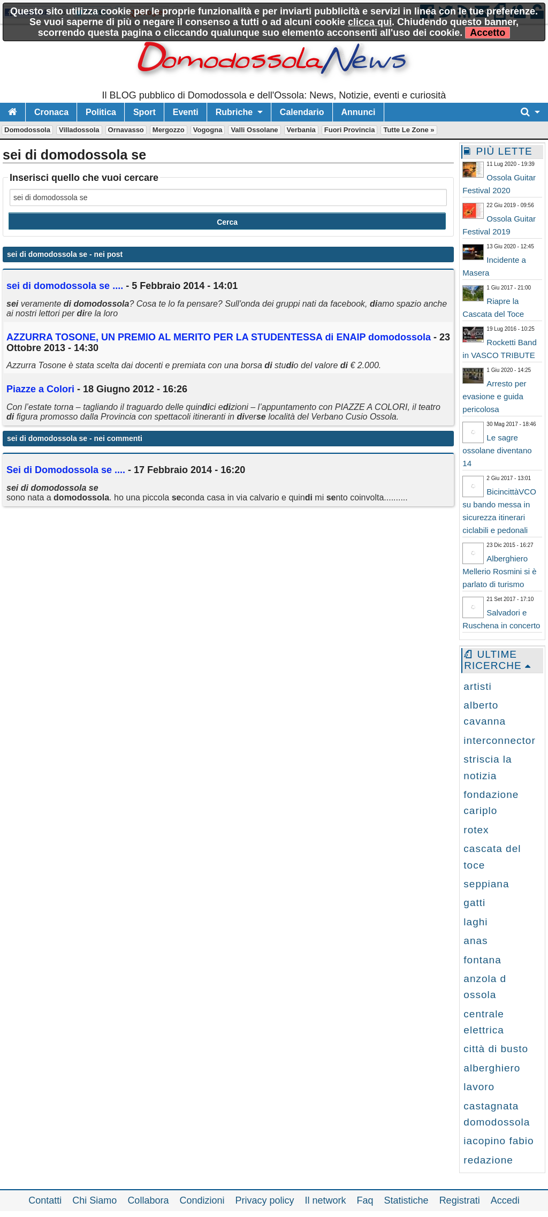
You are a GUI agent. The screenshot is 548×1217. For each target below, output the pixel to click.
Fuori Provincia (349, 130)
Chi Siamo (94, 1200)
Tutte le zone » (408, 130)
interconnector (499, 740)
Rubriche (234, 112)
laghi (475, 921)
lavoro (478, 1086)
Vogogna (208, 130)
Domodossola (27, 130)
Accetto (487, 32)
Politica (101, 112)
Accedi (505, 1200)
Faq (365, 1200)
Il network (325, 1200)
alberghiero (491, 1068)
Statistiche (406, 1200)
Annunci (358, 112)
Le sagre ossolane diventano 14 (496, 450)
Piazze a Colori (40, 389)
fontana (482, 959)
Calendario (302, 112)
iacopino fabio (498, 1140)
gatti (474, 902)
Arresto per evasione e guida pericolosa (494, 396)
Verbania (301, 130)
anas (475, 940)
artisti (477, 686)
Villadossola (79, 130)
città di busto (495, 1048)
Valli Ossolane (254, 130)
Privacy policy (264, 1200)
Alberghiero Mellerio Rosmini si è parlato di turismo (499, 571)
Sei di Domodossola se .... (65, 470)
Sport (144, 112)
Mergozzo (169, 130)
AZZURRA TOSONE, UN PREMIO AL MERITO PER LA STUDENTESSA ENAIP (218, 337)
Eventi (186, 112)
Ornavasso (126, 130)
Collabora (148, 1200)
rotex (476, 829)
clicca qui (370, 22)
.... (64, 285)
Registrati (459, 1200)
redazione (488, 1160)
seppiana (486, 883)
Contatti (45, 1200)
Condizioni (201, 1200)
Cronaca (51, 112)
